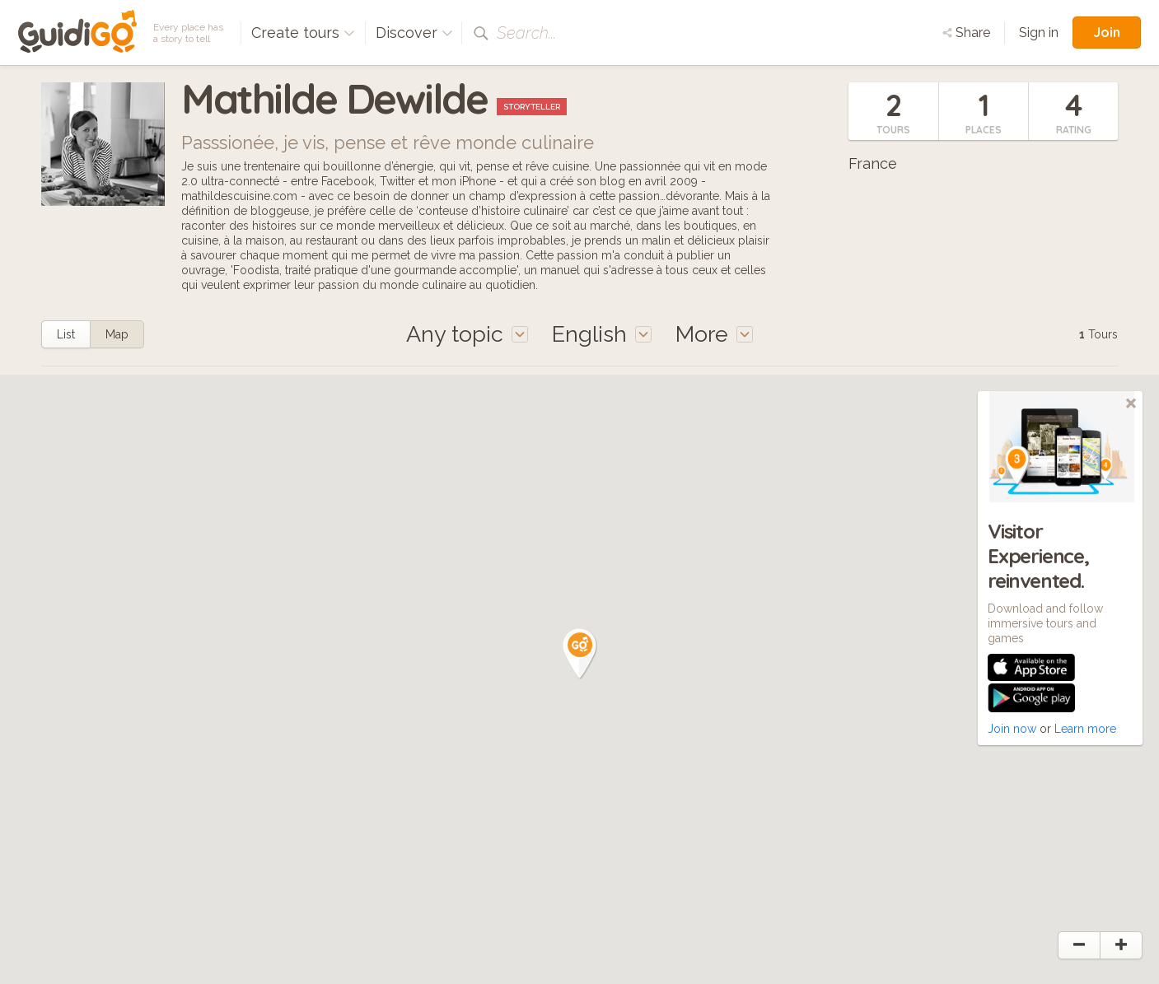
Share (966, 32)
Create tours (303, 32)
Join (1106, 32)
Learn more (1085, 728)
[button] (580, 653)
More (714, 334)
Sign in (1039, 32)
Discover (414, 32)
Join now (1012, 728)
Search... (526, 33)
